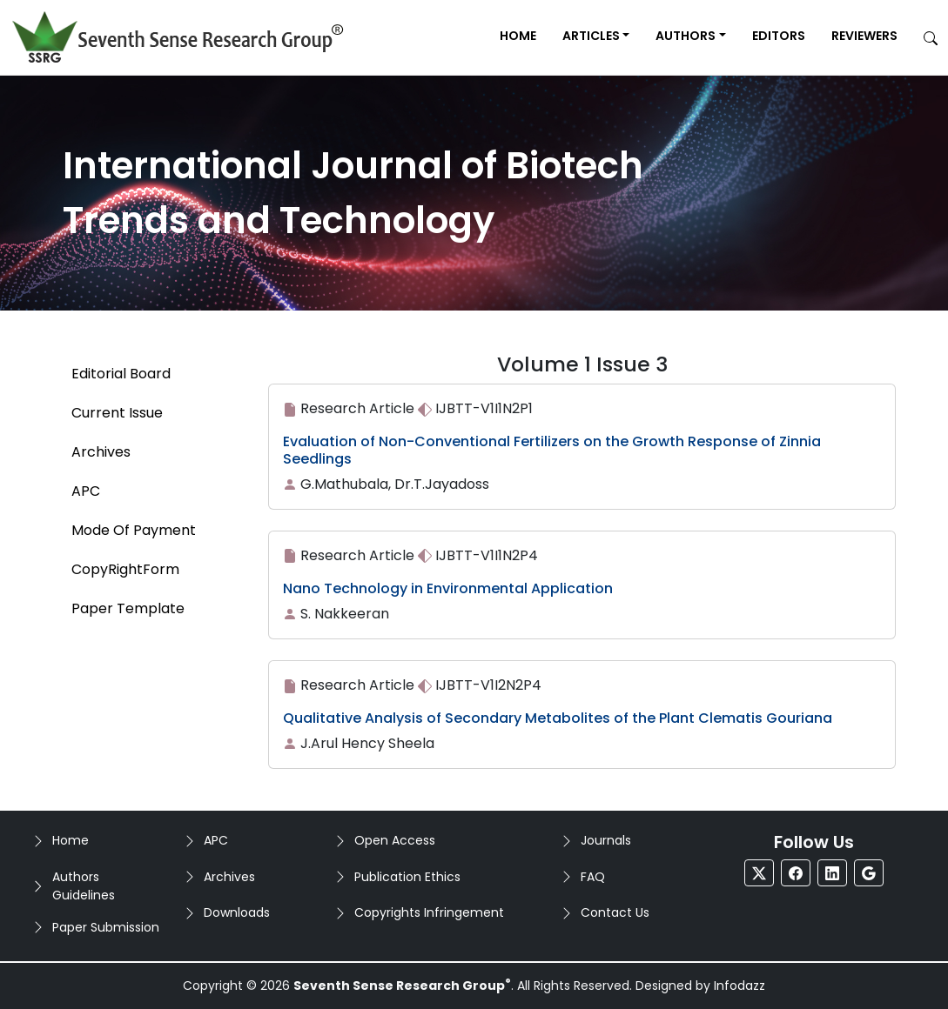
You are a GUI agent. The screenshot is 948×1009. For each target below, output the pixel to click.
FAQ (593, 876)
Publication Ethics (407, 876)
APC (216, 840)
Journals (606, 840)
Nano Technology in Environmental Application (448, 588)
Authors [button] (686, 35)
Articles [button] (591, 35)
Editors (778, 35)
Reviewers (864, 35)
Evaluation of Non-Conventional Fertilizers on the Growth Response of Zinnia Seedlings (552, 449)
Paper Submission (105, 927)
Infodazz (739, 985)
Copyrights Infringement (429, 912)
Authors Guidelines (83, 886)
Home (518, 35)
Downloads (237, 912)
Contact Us (615, 912)
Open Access (394, 840)
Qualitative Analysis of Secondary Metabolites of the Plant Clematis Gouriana (557, 718)
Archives (229, 876)
